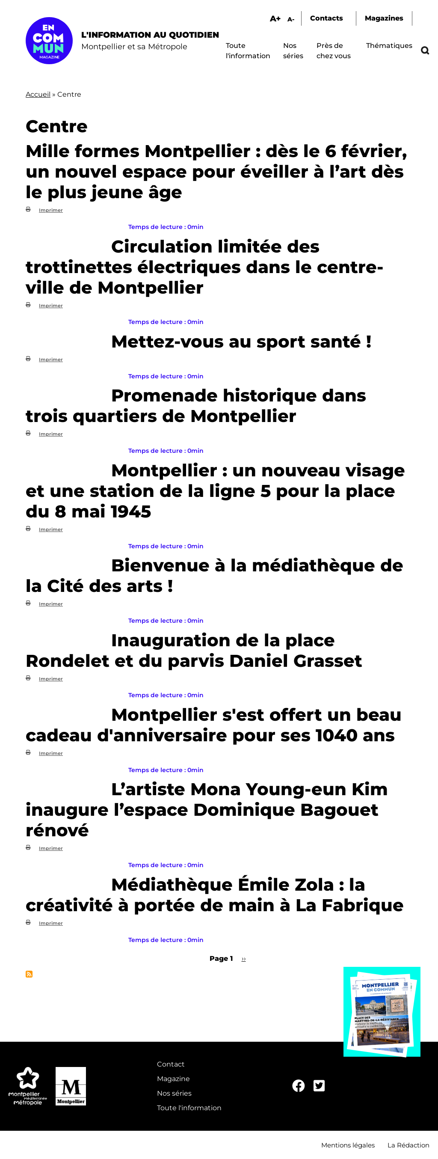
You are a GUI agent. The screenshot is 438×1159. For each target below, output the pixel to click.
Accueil (38, 94)
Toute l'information (189, 1108)
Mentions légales (348, 1145)
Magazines (384, 18)
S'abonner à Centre (29, 974)
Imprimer (51, 210)
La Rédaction (408, 1145)
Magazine (173, 1079)
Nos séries (174, 1093)
